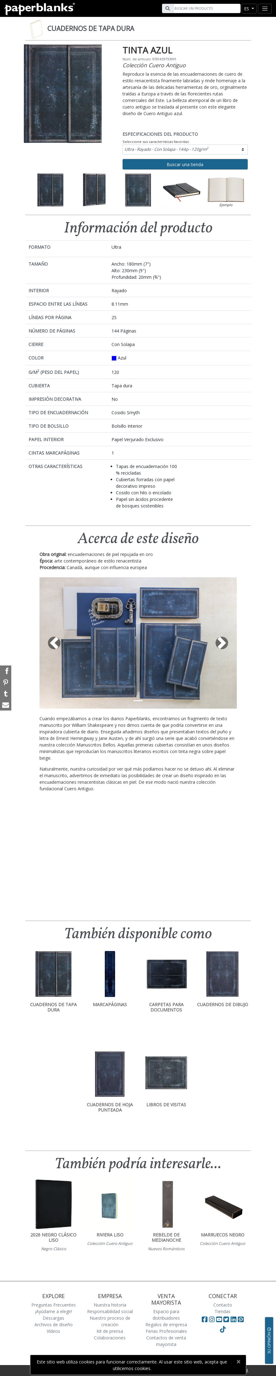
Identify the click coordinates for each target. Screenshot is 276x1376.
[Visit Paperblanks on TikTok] (223, 1329)
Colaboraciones (110, 1338)
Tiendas (223, 1311)
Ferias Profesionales (166, 1331)
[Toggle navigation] (265, 8)
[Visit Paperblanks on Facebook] (204, 1319)
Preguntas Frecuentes (53, 1305)
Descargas (53, 1318)
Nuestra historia (110, 1305)
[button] (54, 643)
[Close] (238, 1361)
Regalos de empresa (166, 1325)
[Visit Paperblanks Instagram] (212, 1319)
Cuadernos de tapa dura (90, 28)
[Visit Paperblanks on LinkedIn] (234, 1319)
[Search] (206, 8)
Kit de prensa (109, 1331)
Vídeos (53, 1331)
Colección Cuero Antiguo (154, 65)
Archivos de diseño (53, 1325)
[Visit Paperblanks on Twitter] (227, 1319)
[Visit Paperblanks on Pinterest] (240, 1319)
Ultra (166, 149)
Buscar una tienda (185, 164)
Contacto (222, 1305)
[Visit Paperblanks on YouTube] (219, 1319)
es (247, 9)
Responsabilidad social (110, 1311)
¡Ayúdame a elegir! (53, 1311)
